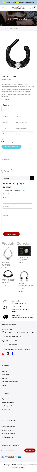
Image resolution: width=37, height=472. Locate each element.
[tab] (6, 171)
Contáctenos (5, 413)
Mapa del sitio (5, 399)
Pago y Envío (5, 409)
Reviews (7, 171)
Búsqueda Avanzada (7, 402)
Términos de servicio (7, 430)
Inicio (2, 28)
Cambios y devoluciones (8, 406)
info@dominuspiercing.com (25, 2)
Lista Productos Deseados (9, 382)
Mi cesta (4, 378)
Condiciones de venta (8, 426)
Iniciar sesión (5, 375)
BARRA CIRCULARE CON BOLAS (25, 285)
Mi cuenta (4, 371)
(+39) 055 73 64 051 (9, 2)
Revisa (3, 385)
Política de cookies (7, 437)
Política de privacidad (8, 433)
